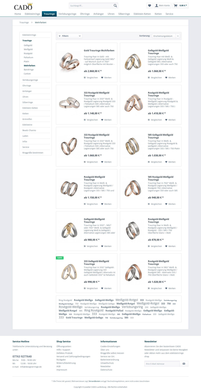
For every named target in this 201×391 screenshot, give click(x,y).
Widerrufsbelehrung (66, 363)
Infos (24, 141)
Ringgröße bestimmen (32, 152)
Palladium (28, 57)
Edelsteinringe (29, 35)
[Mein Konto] (162, 5)
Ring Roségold (66, 300)
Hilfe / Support (63, 349)
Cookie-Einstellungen (110, 346)
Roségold (28, 53)
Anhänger (27, 91)
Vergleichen (91, 77)
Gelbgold (28, 45)
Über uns (104, 349)
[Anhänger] (99, 14)
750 (77, 303)
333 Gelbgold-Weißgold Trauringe (96, 262)
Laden (25, 136)
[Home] (18, 14)
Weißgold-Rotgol (127, 300)
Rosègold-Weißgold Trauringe (158, 94)
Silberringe (27, 102)
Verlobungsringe (30, 80)
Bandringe (29, 69)
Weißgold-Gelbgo (66, 304)
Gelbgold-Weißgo (104, 300)
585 (81, 310)
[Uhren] (111, 14)
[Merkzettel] (150, 5)
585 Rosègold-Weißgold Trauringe (160, 178)
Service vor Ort (107, 356)
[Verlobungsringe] (67, 14)
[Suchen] (115, 5)
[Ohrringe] (85, 14)
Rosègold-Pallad (115, 310)
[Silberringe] (124, 14)
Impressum (62, 369)
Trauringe (27, 40)
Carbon (27, 73)
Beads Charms (29, 130)
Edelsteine (27, 124)
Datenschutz (106, 369)
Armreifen (27, 119)
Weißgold (28, 49)
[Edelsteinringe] (32, 14)
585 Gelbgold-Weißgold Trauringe (160, 136)
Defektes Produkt (64, 353)
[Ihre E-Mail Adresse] (162, 364)
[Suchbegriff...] (93, 5)
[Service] (169, 14)
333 (142, 300)
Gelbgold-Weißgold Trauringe (158, 52)
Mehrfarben (29, 65)
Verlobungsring (170, 300)
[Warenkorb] (180, 5)
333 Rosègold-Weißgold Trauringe (96, 94)
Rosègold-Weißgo (84, 300)
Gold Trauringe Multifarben (99, 50)
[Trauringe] (49, 14)
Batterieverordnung (109, 359)
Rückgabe (61, 359)
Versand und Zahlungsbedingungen (73, 356)
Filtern (63, 36)
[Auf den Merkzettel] (106, 77)
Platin (26, 61)
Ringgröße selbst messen (112, 353)
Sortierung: (144, 35)
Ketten (25, 113)
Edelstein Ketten (30, 108)
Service (25, 147)
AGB (58, 366)
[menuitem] (93, 7)
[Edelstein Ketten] (142, 14)
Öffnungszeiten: (64, 346)
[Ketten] (158, 14)
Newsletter (105, 366)
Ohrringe (26, 85)
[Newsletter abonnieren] (184, 364)
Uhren (25, 96)
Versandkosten (94, 381)
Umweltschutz (107, 363)
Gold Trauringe (74, 317)
